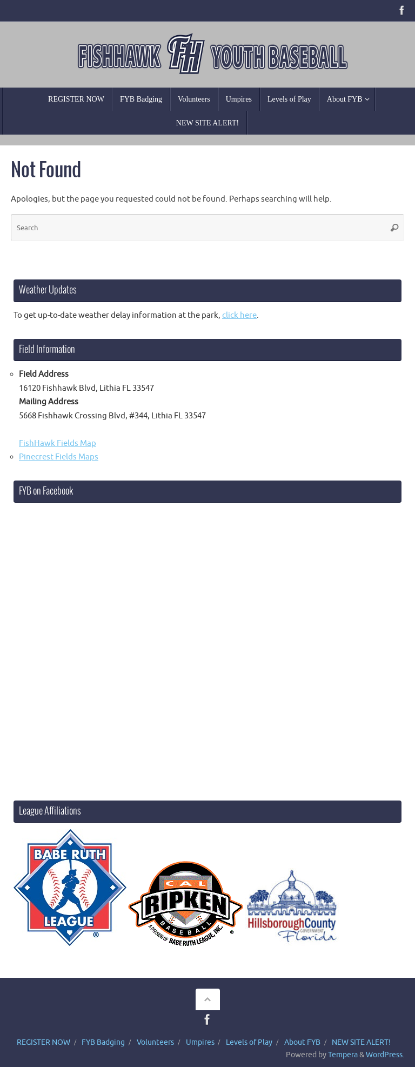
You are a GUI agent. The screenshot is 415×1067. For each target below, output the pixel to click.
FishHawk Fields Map (57, 443)
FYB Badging (103, 1042)
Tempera (343, 1054)
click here (239, 315)
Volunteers (155, 1042)
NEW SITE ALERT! (361, 1042)
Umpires (200, 1042)
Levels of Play (249, 1042)
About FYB (302, 1042)
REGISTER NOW (43, 1042)
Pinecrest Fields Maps (58, 457)
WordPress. (385, 1054)
